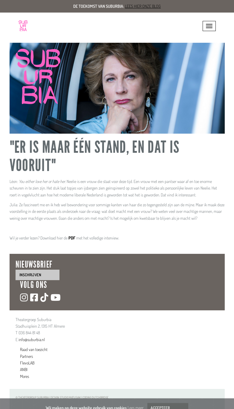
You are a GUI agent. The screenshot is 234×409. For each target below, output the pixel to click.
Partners (26, 356)
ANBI (23, 369)
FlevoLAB (27, 362)
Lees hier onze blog (143, 6)
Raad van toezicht (34, 349)
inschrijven (30, 274)
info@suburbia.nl (32, 339)
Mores (24, 376)
